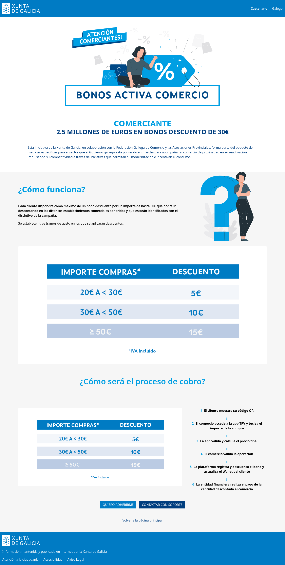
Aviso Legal (75, 559)
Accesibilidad (53, 559)
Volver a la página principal (142, 520)
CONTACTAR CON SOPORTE (162, 505)
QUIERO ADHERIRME (118, 505)
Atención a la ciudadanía (20, 559)
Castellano (259, 8)
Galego (277, 8)
